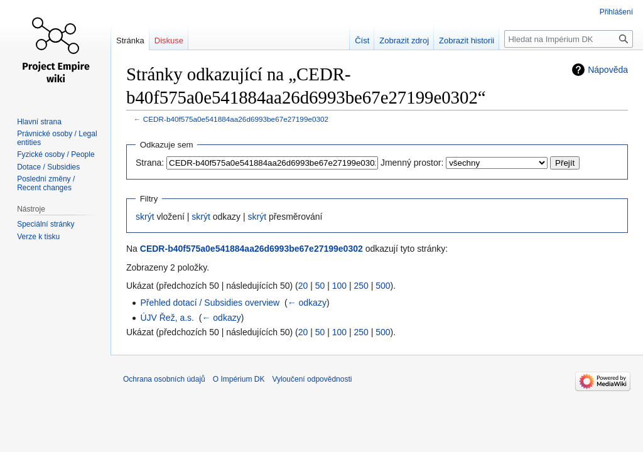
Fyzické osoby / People (55, 154)
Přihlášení (616, 12)
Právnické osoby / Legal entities (57, 138)
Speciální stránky (45, 224)
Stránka (130, 40)
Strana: (150, 163)
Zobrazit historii (466, 40)
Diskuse (168, 40)
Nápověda (608, 70)
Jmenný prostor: (412, 163)
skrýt (145, 217)
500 (383, 286)
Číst (362, 40)
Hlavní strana (39, 121)
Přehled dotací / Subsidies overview (209, 303)
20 (303, 286)
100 (339, 286)
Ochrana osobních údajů (164, 379)
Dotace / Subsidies (48, 167)
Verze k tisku (38, 236)
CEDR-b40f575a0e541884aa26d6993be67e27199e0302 (235, 119)
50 (320, 286)
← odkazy (307, 303)
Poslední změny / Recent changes (46, 183)
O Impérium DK (239, 379)
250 (361, 286)
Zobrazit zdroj (404, 40)
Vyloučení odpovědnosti (312, 379)
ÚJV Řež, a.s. (167, 318)
